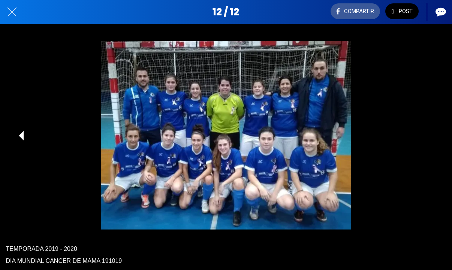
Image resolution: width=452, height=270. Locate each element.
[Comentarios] (440, 12)
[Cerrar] (11, 12)
